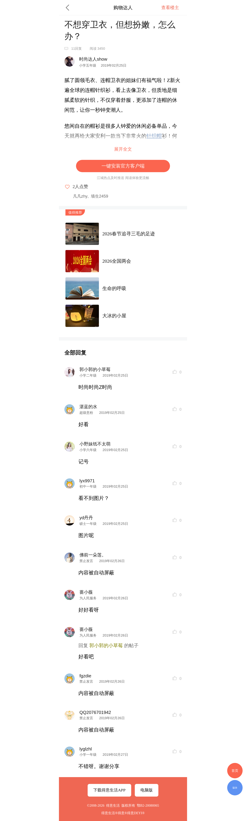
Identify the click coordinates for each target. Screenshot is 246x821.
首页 (234, 770)
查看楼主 (170, 7)
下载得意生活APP (109, 790)
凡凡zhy (80, 196)
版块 (235, 787)
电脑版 (146, 790)
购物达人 (123, 7)
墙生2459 (99, 196)
